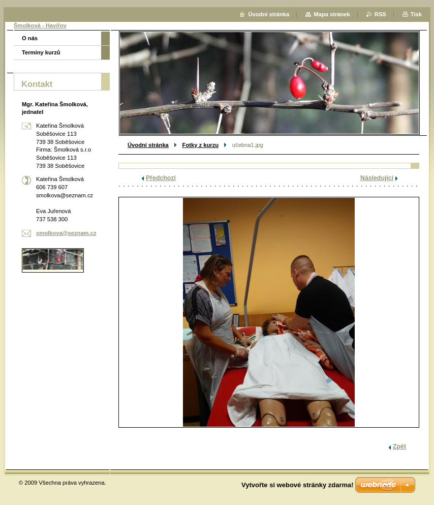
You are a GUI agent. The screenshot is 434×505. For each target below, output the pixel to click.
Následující (376, 178)
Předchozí (161, 178)
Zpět (399, 446)
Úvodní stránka (148, 145)
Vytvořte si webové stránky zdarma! (297, 485)
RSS (380, 14)
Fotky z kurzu (200, 145)
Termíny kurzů (41, 52)
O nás (30, 38)
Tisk (416, 14)
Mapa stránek (332, 14)
